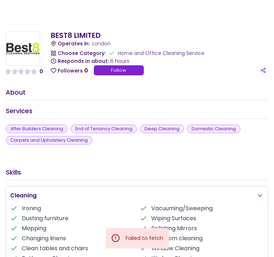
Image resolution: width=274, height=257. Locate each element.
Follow (118, 70)
